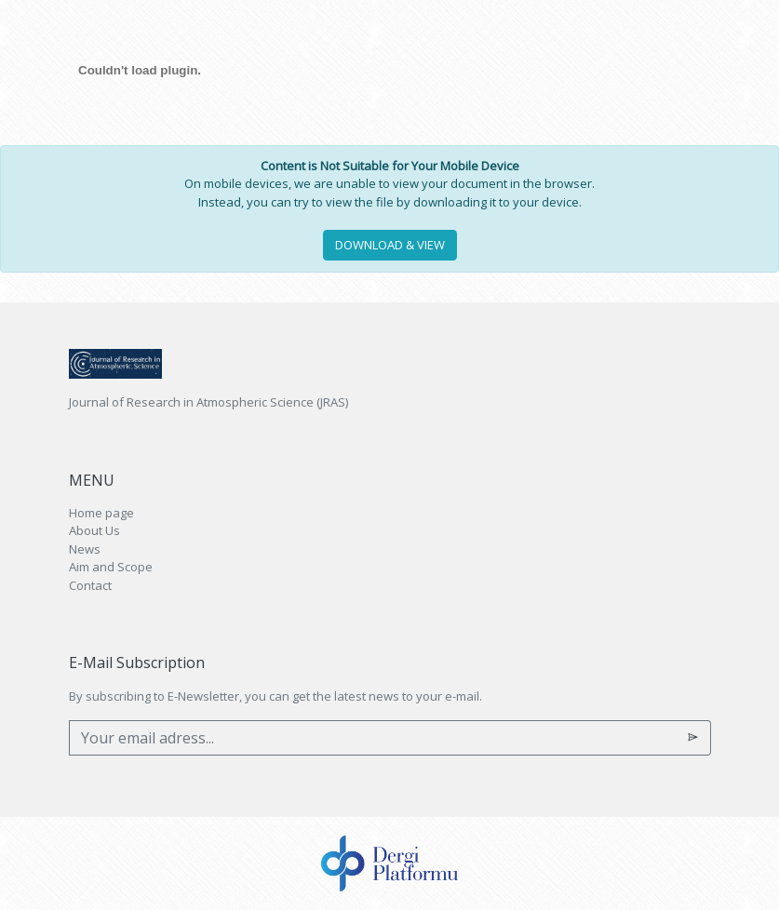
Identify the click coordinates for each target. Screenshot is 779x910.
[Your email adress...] (373, 738)
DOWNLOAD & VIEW (390, 244)
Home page (101, 512)
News (85, 549)
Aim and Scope (111, 566)
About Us (94, 530)
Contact (90, 585)
